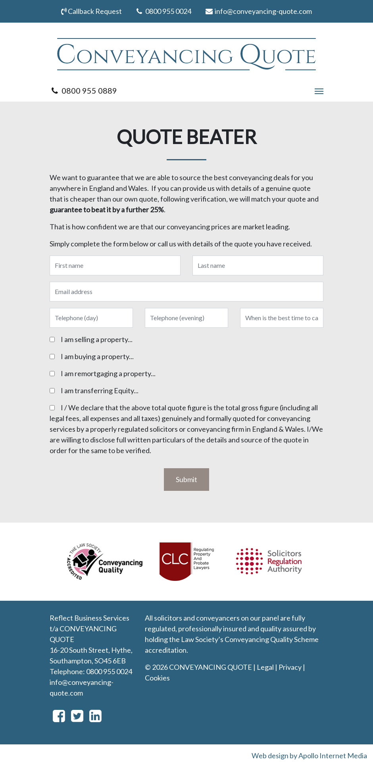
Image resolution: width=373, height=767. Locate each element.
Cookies (157, 677)
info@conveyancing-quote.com (258, 11)
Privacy (290, 667)
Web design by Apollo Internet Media (309, 755)
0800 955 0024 (163, 11)
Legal (265, 667)
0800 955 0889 (83, 90)
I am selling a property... (97, 339)
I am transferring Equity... (99, 390)
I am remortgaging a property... (108, 373)
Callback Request (91, 11)
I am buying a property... (97, 356)
